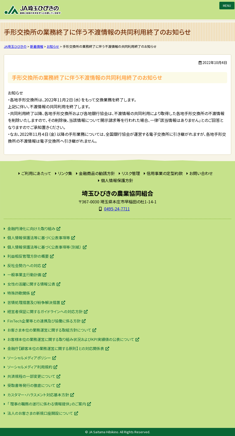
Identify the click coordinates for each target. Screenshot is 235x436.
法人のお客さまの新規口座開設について (40, 413)
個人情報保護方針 (117, 180)
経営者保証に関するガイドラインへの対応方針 (45, 311)
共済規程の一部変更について (31, 376)
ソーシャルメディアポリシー (29, 357)
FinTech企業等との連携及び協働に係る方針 (44, 320)
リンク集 (65, 173)
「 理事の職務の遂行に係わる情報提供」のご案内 (46, 403)
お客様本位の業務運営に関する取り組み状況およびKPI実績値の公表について (70, 339)
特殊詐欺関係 (18, 293)
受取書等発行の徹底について (31, 385)
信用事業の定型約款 (165, 173)
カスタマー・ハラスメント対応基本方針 (38, 394)
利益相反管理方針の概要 (28, 256)
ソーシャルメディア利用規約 (29, 366)
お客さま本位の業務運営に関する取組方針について (49, 330)
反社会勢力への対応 (24, 265)
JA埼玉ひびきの (33, 10)
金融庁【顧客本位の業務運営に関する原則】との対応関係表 (55, 348)
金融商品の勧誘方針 (97, 173)
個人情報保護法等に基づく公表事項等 (38, 237)
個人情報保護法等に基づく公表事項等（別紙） (44, 247)
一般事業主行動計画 (24, 274)
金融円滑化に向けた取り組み (31, 228)
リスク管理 (131, 173)
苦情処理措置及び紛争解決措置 (33, 302)
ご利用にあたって (36, 173)
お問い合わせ (201, 173)
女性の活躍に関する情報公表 (31, 284)
